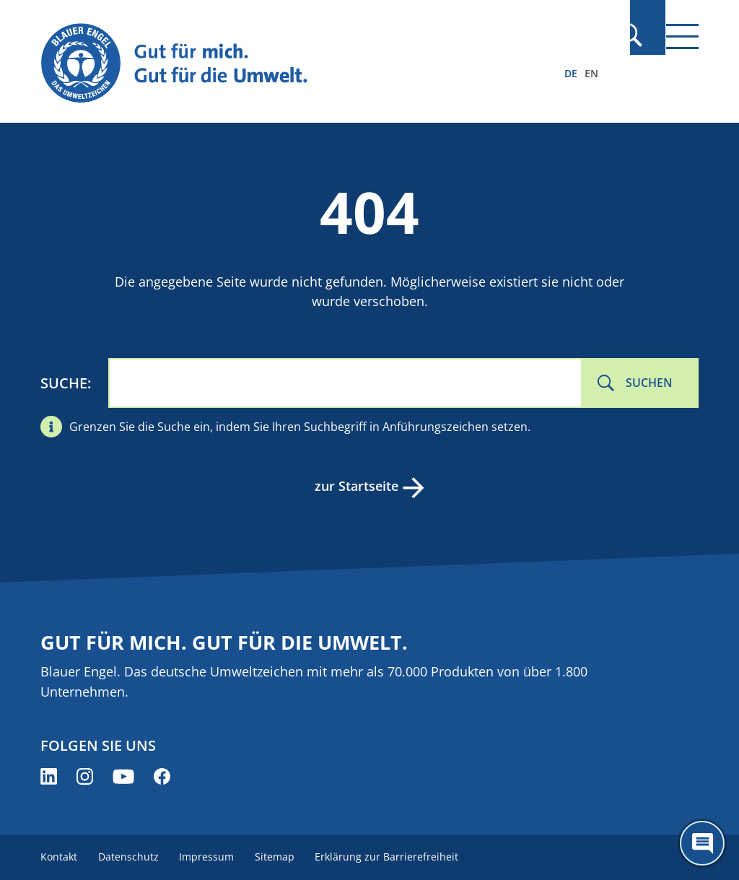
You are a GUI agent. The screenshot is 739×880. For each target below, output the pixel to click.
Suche (63, 383)
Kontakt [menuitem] (58, 856)
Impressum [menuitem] (211, 856)
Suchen (649, 383)
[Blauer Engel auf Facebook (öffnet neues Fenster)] (162, 776)
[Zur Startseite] (270, 64)
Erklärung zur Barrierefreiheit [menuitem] (396, 856)
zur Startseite (355, 486)
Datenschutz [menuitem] (130, 856)
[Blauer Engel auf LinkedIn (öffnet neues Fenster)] (48, 776)
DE (570, 73)
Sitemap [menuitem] (282, 856)
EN (591, 73)
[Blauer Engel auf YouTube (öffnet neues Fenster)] (123, 776)
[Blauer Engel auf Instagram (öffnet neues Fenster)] (84, 776)
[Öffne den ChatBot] (702, 843)
